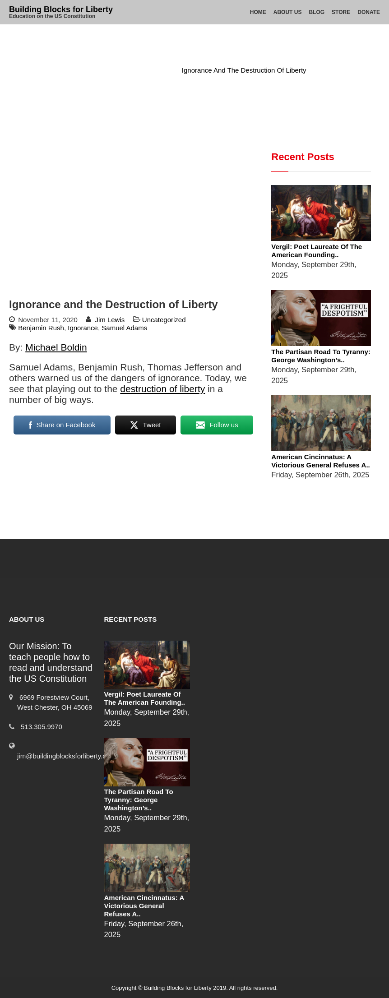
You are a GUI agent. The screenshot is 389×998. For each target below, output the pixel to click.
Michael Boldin (56, 347)
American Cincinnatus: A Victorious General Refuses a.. (320, 461)
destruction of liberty (162, 388)
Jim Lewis (110, 319)
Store (341, 12)
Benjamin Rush (41, 328)
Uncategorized (147, 70)
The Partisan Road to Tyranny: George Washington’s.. (320, 356)
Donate (368, 12)
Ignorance (83, 328)
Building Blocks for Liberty (61, 9)
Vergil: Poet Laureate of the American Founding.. (316, 251)
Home (258, 12)
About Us (287, 12)
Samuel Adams (124, 328)
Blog (316, 12)
